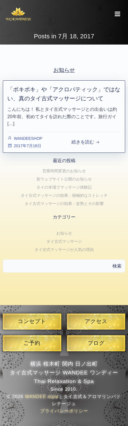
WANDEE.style (41, 396)
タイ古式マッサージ (64, 241)
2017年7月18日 (24, 146)
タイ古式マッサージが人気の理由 (64, 249)
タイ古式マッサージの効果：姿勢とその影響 (64, 203)
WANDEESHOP (24, 138)
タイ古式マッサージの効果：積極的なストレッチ (64, 195)
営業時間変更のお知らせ (64, 171)
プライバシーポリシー (64, 411)
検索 (117, 266)
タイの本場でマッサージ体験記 (64, 187)
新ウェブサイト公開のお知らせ (64, 179)
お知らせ (64, 233)
